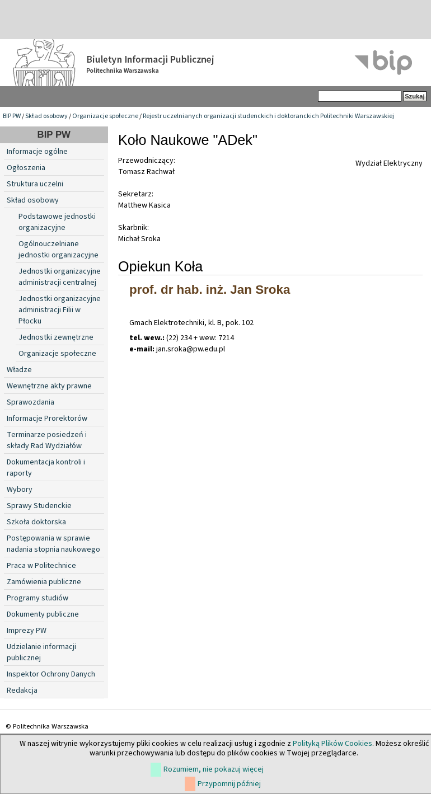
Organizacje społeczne (105, 116)
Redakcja (22, 690)
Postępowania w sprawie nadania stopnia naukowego (53, 544)
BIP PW (12, 116)
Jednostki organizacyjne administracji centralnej (59, 277)
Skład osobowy (46, 116)
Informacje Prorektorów (47, 418)
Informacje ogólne (37, 151)
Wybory (19, 489)
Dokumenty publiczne (43, 614)
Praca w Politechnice (41, 565)
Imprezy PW (26, 630)
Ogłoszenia (26, 167)
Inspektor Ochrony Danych (51, 674)
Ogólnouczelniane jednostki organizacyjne (58, 249)
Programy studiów (37, 598)
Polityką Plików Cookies (332, 743)
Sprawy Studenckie (39, 505)
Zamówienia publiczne (44, 582)
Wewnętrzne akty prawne (49, 386)
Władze (19, 369)
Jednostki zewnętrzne (55, 337)
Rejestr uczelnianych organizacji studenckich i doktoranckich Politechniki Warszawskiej (268, 116)
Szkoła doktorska (36, 522)
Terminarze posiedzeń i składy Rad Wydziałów (47, 440)
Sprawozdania (30, 402)
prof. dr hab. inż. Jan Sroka (209, 290)
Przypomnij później (229, 784)
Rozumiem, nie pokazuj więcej (213, 769)
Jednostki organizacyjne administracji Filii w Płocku (59, 310)
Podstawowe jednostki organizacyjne (57, 222)
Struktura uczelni (35, 184)
